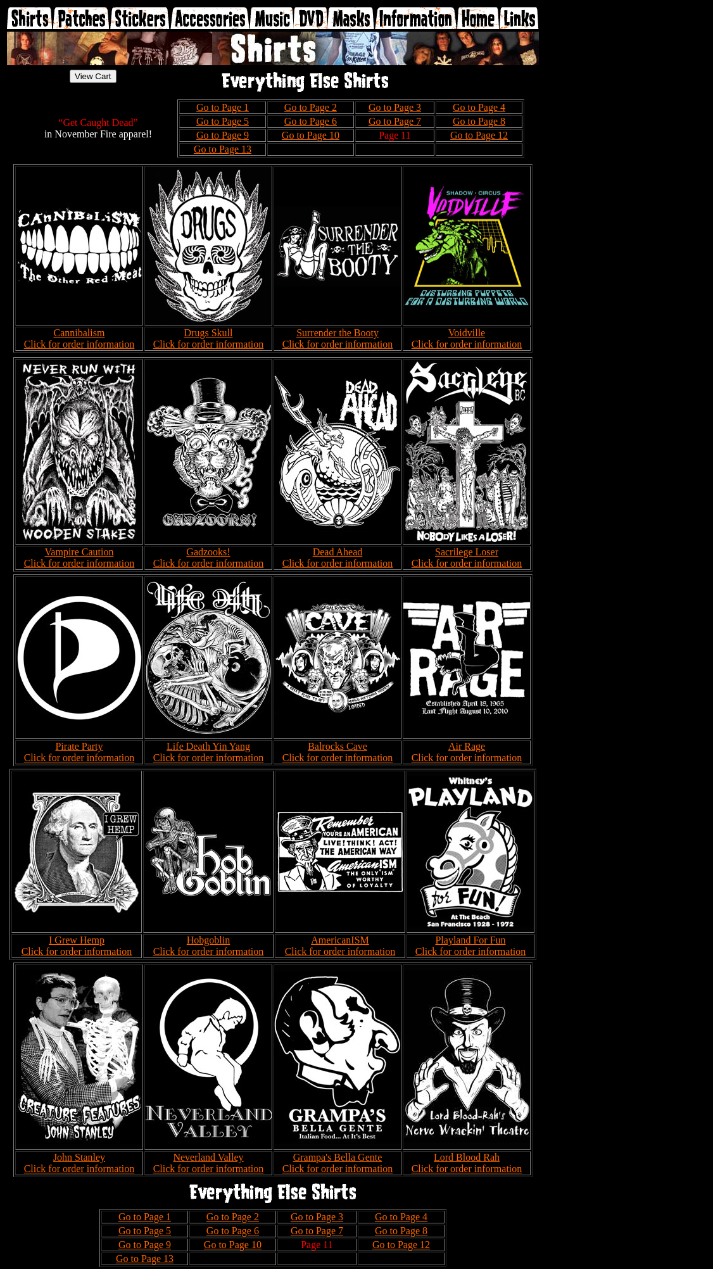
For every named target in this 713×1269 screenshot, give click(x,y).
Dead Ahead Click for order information (337, 557)
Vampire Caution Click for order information (79, 557)
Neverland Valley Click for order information (208, 1163)
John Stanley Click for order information (79, 1163)
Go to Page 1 (222, 107)
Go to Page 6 (310, 121)
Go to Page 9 (222, 135)
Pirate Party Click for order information (79, 752)
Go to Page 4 (479, 107)
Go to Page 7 (395, 121)
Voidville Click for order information (467, 338)
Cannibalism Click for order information (79, 338)
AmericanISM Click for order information (340, 946)
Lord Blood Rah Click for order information (467, 1163)
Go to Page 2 (310, 107)
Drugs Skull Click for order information (208, 338)
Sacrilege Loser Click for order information (467, 557)
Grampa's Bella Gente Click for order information (337, 1163)
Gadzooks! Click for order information (208, 557)
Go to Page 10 (310, 135)
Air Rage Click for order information (467, 752)
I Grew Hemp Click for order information (77, 946)
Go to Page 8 (479, 121)
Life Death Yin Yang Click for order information (208, 752)
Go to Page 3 (395, 107)
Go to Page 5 (222, 121)
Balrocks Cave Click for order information (337, 752)
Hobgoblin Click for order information (208, 946)
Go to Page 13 (222, 149)
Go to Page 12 (479, 135)
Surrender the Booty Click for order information (337, 338)
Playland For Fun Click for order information (470, 946)
